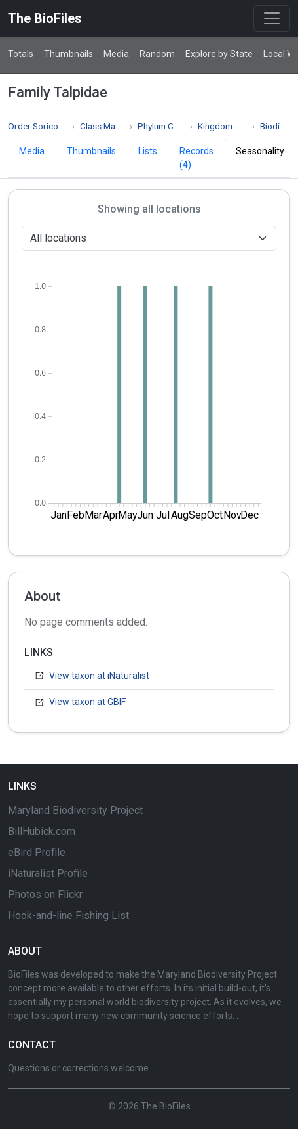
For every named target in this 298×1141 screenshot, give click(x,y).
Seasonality (260, 151)
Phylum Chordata (171, 126)
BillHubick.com (41, 831)
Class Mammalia (111, 126)
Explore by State (219, 54)
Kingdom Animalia (232, 126)
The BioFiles (45, 18)
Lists (147, 151)
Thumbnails (68, 54)
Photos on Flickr (45, 894)
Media (116, 54)
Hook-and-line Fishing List (68, 915)
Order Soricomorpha (48, 126)
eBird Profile (36, 852)
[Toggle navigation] (271, 18)
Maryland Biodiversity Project (75, 810)
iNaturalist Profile (48, 873)
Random (157, 54)
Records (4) (196, 158)
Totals (20, 54)
